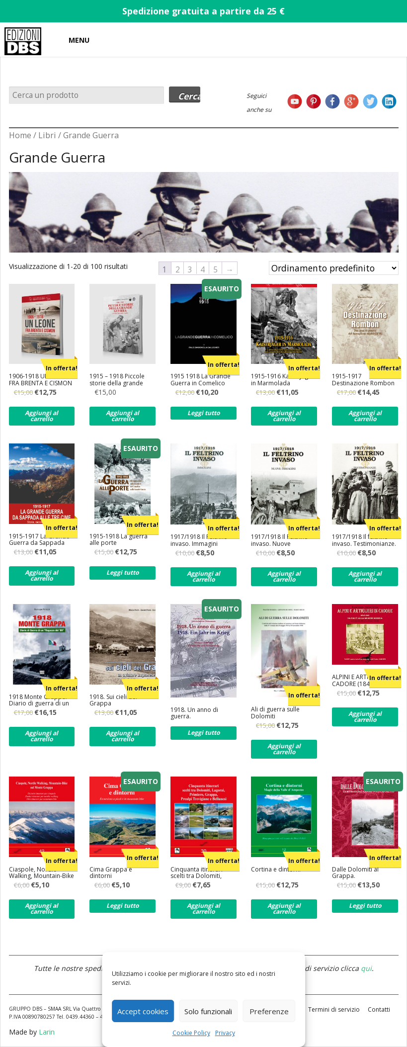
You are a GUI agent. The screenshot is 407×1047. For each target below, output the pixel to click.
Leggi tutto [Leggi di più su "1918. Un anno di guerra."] (203, 732)
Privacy (225, 1033)
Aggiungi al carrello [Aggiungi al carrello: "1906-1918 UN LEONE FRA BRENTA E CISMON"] (41, 416)
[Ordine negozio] (334, 268)
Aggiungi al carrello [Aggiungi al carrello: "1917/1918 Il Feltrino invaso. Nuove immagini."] (284, 576)
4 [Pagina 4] (202, 268)
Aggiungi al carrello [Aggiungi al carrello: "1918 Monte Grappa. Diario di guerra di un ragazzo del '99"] (41, 736)
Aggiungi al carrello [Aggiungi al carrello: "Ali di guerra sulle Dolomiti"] (284, 749)
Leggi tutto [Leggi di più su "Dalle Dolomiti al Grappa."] (365, 905)
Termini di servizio (334, 1009)
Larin (47, 1032)
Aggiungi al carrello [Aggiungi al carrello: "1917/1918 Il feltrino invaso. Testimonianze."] (365, 576)
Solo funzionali (208, 1011)
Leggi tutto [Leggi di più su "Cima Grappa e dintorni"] (122, 905)
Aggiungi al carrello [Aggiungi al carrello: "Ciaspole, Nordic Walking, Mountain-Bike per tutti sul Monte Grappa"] (41, 908)
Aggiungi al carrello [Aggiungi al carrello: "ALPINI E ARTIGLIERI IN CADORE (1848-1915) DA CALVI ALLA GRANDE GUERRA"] (365, 716)
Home (20, 135)
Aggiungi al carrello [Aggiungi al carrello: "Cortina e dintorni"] (284, 908)
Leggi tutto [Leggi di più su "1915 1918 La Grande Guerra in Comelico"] (203, 413)
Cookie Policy (191, 1033)
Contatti (379, 1009)
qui (366, 968)
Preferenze (269, 1011)
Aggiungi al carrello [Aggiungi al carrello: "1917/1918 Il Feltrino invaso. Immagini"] (203, 576)
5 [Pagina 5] (215, 268)
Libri (47, 135)
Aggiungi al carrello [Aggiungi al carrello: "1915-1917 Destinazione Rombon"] (365, 416)
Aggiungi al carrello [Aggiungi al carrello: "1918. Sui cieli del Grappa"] (122, 736)
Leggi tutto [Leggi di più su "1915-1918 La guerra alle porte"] (122, 572)
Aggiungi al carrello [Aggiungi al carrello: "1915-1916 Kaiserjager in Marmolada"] (284, 416)
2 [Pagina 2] (177, 268)
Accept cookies (142, 1011)
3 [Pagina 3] (190, 268)
